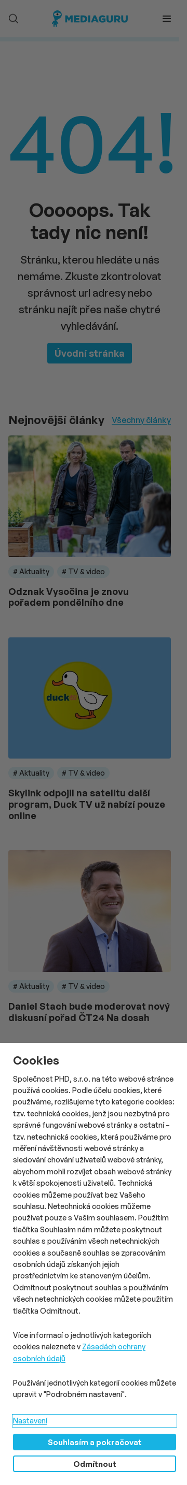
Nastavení (30, 1420)
